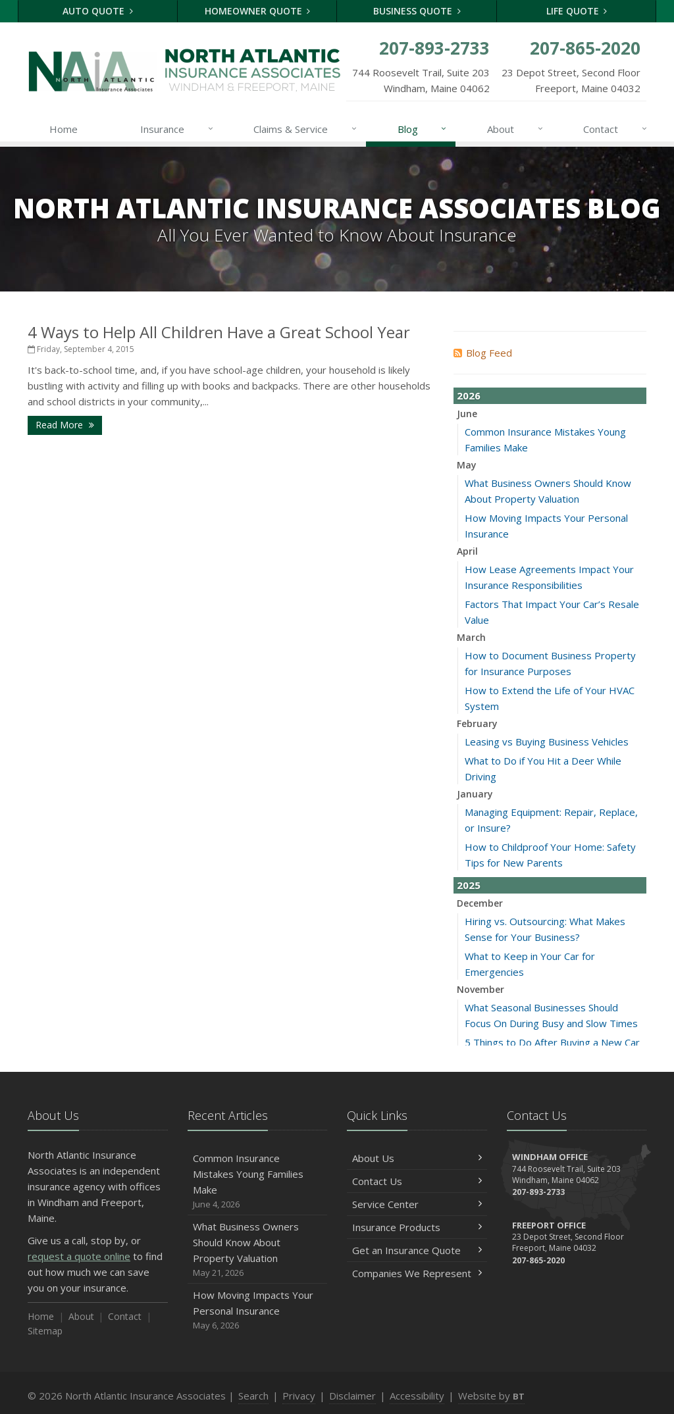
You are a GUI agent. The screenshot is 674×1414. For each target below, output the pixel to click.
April (467, 551)
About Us (417, 1158)
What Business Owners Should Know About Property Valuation (258, 1250)
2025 (468, 885)
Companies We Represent (417, 1273)
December (480, 903)
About (515, 129)
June (467, 413)
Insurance (177, 129)
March (471, 637)
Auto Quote (98, 11)
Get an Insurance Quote (417, 1250)
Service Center (417, 1204)
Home (63, 129)
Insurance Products (417, 1227)
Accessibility (417, 1395)
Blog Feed (483, 352)
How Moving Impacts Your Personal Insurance (258, 1310)
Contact (615, 129)
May (467, 465)
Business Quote (417, 11)
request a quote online (79, 1256)
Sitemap (45, 1331)
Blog (423, 129)
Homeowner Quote (258, 11)
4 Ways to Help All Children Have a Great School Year (219, 332)
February (477, 723)
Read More (65, 424)
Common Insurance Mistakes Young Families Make (258, 1181)
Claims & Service (305, 129)
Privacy (298, 1395)
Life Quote (577, 11)
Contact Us (417, 1181)
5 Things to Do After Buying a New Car (552, 1042)
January (475, 794)
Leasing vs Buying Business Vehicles (547, 741)
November (480, 989)
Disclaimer (352, 1395)
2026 (468, 395)
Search (253, 1395)
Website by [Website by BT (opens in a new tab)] (491, 1395)
